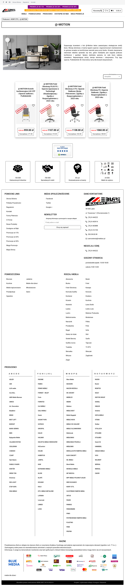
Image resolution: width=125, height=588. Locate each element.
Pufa (87, 326)
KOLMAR (41, 482)
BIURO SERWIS (14, 428)
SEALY (97, 393)
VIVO (96, 455)
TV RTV (88, 347)
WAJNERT (98, 460)
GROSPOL (41, 428)
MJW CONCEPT (71, 455)
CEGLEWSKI (13, 446)
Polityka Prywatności (13, 203)
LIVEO (40, 509)
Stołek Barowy (71, 339)
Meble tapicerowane (13, 288)
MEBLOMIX (70, 446)
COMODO (12, 451)
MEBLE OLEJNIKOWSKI (73, 428)
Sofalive (97, 411)
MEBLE (24, 14)
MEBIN (68, 402)
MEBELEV (69, 397)
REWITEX (98, 388)
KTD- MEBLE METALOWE (46, 491)
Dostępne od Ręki (12, 228)
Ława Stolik (90, 305)
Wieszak (89, 351)
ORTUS (68, 495)
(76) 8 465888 (92, 226)
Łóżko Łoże (90, 309)
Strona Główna (16, 2)
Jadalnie (29, 279)
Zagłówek (89, 356)
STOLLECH (98, 428)
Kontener (69, 296)
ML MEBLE (69, 460)
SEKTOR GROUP (100, 397)
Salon (28, 292)
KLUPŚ (40, 478)
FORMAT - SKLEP (43, 393)
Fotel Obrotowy (71, 288)
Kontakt (33, 2)
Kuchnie (9, 283)
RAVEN (97, 379)
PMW (68, 527)
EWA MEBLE (13, 491)
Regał (68, 330)
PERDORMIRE (70, 509)
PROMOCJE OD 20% (53, 7)
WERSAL (97, 464)
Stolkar (97, 424)
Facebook (49, 199)
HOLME (40, 451)
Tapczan (89, 343)
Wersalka (69, 351)
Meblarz (69, 406)
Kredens (88, 296)
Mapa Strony (10, 250)
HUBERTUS (41, 455)
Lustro (68, 313)
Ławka (68, 309)
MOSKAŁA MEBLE (72, 469)
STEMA (97, 419)
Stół (87, 334)
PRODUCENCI (48, 14)
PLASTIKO (69, 522)
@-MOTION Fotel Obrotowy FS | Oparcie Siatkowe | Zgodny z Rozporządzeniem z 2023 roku (99, 92)
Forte (39, 397)
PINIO (68, 513)
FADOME (40, 379)
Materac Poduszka (92, 313)
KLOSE (40, 473)
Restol (97, 384)
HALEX (40, 433)
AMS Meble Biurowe (15, 397)
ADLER (11, 379)
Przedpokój (70, 326)
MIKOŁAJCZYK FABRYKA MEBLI (76, 451)
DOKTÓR (12, 469)
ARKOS (11, 402)
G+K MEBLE (41, 406)
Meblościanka (71, 317)
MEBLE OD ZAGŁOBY (73, 424)
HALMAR (41, 437)
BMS (10, 433)
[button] (7, 52)
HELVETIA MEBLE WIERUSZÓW (47, 442)
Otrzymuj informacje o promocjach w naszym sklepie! (61, 218)
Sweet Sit (98, 442)
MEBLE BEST (70, 411)
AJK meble (12, 388)
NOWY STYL (70, 487)
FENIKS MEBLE (42, 388)
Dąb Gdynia (12, 460)
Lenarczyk (41, 500)
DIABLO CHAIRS (14, 464)
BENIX (11, 415)
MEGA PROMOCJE (77, 14)
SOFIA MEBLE (99, 415)
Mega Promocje (11, 245)
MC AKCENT (70, 393)
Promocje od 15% (12, 233)
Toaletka (69, 347)
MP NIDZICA (70, 473)
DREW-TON (12, 473)
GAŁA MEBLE (42, 411)
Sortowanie (112, 74)
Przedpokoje (10, 292)
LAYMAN (41, 495)
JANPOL (40, 460)
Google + (49, 207)
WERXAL (97, 469)
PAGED (68, 500)
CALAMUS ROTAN (15, 442)
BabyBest (12, 411)
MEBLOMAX (70, 437)
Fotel (87, 283)
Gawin (40, 415)
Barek (88, 279)
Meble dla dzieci (32, 283)
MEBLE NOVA (70, 419)
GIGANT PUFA (42, 419)
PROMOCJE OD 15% (37, 7)
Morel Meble (70, 464)
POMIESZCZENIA (35, 14)
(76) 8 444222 (92, 217)
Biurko (68, 283)
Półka (88, 322)
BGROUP (12, 424)
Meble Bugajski (71, 415)
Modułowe (89, 317)
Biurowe (9, 279)
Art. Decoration (14, 406)
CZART (11, 455)
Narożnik (69, 322)
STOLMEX (98, 437)
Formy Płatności (12, 216)
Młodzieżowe (31, 288)
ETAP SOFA (12, 487)
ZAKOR (97, 473)
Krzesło (68, 300)
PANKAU (69, 504)
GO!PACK (41, 424)
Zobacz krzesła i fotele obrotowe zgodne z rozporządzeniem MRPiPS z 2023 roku (53, 10)
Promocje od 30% (12, 241)
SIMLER (97, 406)
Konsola (88, 292)
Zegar (68, 360)
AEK (10, 384)
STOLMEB (98, 433)
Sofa (87, 330)
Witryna (68, 356)
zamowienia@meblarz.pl (95, 239)
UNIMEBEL (98, 446)
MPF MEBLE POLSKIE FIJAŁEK (76, 478)
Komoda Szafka (71, 292)
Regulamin (26, 2)
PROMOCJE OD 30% (69, 7)
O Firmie (9, 220)
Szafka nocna (70, 343)
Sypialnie (9, 296)
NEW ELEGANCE (71, 482)
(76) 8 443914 (92, 222)
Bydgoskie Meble (14, 437)
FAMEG (40, 384)
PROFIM (69, 531)
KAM (39, 464)
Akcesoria (69, 279)
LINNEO (40, 504)
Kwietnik (69, 305)
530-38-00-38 (91, 234)
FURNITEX (41, 402)
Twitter (48, 203)
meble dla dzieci (10, 575)
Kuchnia (88, 300)
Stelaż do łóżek (71, 334)
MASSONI (69, 384)
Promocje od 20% (12, 237)
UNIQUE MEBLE (100, 451)
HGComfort (41, 446)
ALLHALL (12, 393)
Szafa (88, 339)
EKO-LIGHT (12, 482)
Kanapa (88, 288)
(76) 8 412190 (92, 230)
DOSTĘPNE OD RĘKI (62, 14)
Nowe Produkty (11, 224)
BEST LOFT (12, 419)
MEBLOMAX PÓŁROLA (73, 442)
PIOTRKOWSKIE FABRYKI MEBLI (76, 518)
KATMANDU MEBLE (44, 469)
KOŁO (40, 487)
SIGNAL (97, 402)
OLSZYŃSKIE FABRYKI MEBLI (75, 491)
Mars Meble (70, 379)
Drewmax (12, 478)
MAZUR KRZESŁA (71, 388)
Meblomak (69, 433)
